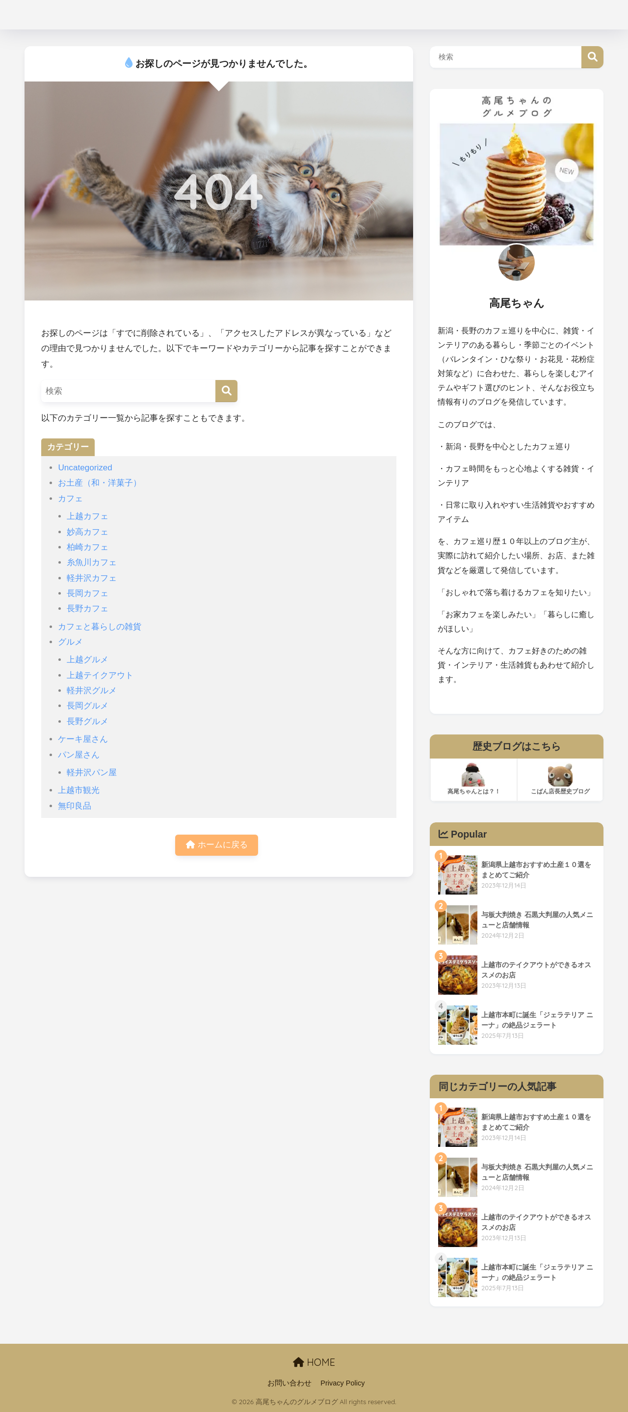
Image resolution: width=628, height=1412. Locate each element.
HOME (314, 1362)
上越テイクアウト (100, 675)
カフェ (70, 498)
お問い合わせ (289, 1383)
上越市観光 (79, 790)
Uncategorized (85, 467)
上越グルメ (87, 659)
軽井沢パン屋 (92, 772)
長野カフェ (87, 608)
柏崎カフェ (87, 547)
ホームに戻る (217, 845)
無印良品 (74, 806)
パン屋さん (79, 755)
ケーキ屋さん (83, 739)
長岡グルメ (87, 705)
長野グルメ (87, 721)
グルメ (70, 642)
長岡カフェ (87, 593)
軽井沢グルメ (92, 690)
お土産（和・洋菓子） (99, 483)
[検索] (226, 391)
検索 (592, 57)
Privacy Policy (342, 1383)
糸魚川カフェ (92, 562)
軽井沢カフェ (92, 578)
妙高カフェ (87, 532)
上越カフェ (87, 516)
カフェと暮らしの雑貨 (99, 626)
